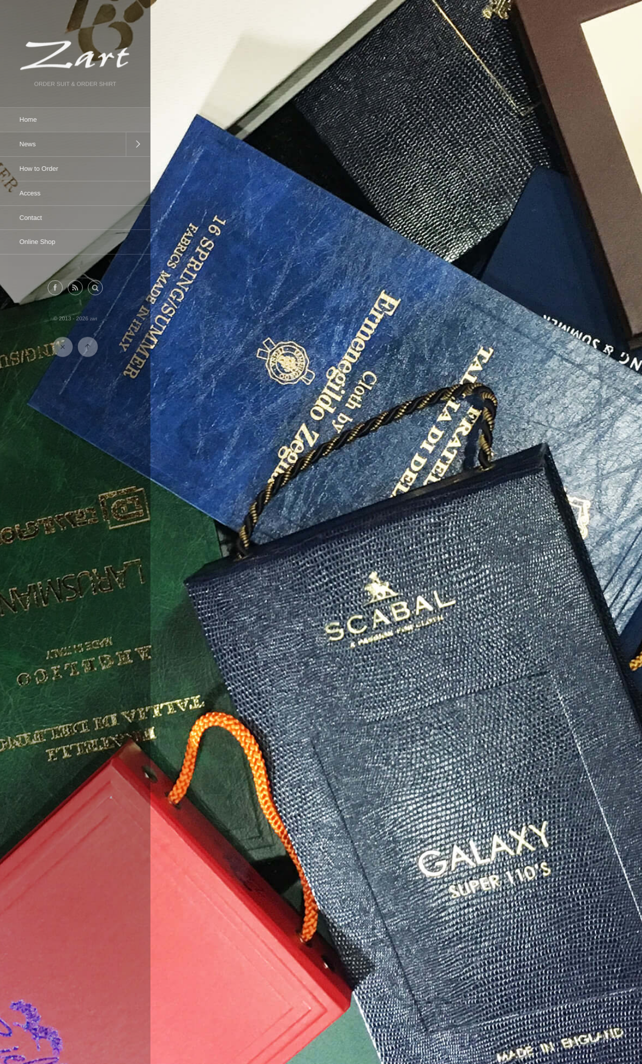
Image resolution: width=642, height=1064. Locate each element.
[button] (95, 289)
